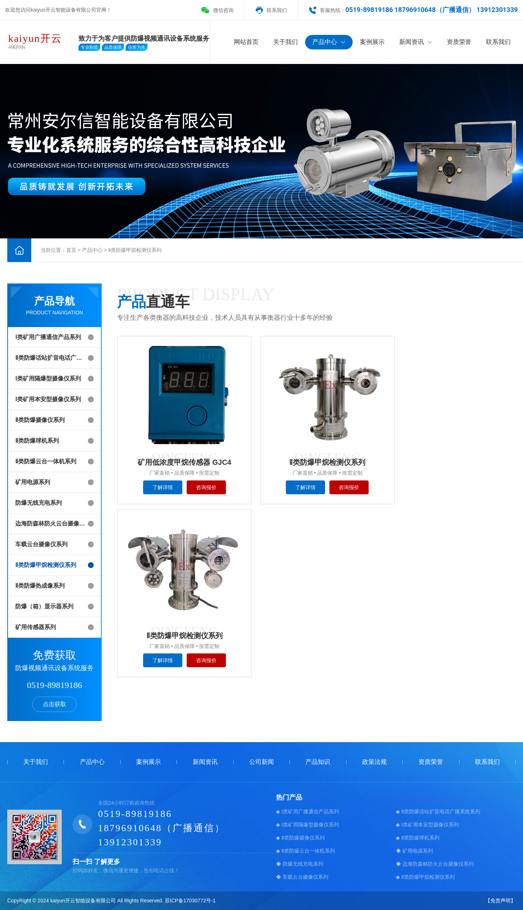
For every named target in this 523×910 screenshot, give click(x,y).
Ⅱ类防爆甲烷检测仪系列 (135, 250)
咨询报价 (202, 488)
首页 (71, 250)
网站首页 (246, 42)
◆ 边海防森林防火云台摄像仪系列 (435, 864)
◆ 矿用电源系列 (414, 851)
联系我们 (277, 10)
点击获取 (54, 704)
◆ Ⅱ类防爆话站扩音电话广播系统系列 (438, 811)
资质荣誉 (459, 42)
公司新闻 (261, 761)
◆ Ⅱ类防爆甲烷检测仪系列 (425, 877)
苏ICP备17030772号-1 (190, 900)
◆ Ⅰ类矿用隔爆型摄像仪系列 (307, 825)
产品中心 (328, 42)
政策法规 (374, 761)
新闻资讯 (415, 42)
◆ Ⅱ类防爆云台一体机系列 (305, 851)
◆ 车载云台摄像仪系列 (302, 877)
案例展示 (372, 42)
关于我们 (285, 42)
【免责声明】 (500, 900)
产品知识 (317, 761)
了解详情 (159, 488)
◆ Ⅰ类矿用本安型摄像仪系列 (427, 825)
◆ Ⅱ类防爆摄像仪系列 (300, 838)
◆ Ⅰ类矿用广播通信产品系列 (307, 811)
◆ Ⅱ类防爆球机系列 (417, 838)
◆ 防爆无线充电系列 (299, 864)
